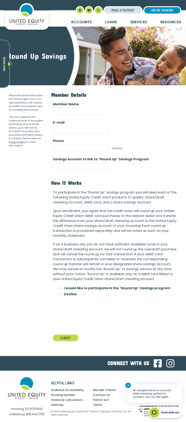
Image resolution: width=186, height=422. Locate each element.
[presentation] (81, 317)
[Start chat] (165, 412)
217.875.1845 (34, 409)
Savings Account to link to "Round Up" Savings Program (101, 159)
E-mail (59, 122)
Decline (70, 294)
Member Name (66, 104)
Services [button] (138, 22)
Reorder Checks (105, 390)
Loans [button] (111, 22)
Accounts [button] (81, 22)
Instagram (170, 363)
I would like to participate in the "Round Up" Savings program (117, 288)
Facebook (158, 363)
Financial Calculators (67, 400)
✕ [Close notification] (128, 385)
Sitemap (57, 405)
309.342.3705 (35, 414)
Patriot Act (101, 400)
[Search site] (98, 10)
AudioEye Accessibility (67, 390)
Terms (97, 405)
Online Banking (162, 10)
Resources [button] (170, 22)
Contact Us (101, 395)
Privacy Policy (17, 142)
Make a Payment (123, 10)
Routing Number (63, 395)
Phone (58, 140)
